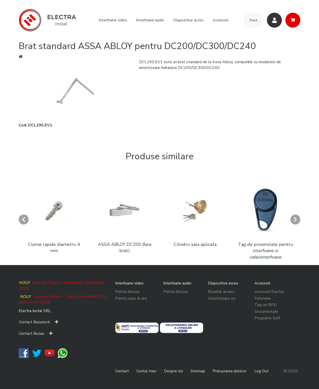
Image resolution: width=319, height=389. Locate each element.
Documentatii (266, 311)
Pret (253, 20)
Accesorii (220, 20)
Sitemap (197, 371)
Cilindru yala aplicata (195, 244)
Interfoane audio (150, 20)
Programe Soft (267, 318)
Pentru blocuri (127, 291)
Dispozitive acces (188, 20)
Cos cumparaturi (292, 20)
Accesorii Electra (269, 291)
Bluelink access (221, 291)
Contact (122, 371)
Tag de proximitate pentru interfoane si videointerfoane (265, 250)
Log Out (261, 371)
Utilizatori (274, 20)
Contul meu (146, 371)
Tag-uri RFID (265, 305)
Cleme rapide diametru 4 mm (54, 247)
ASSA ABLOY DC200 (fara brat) (124, 247)
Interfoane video (113, 20)
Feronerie (262, 298)
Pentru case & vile (131, 298)
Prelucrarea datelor (229, 371)
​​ (24, 353)
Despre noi (173, 371)
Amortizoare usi (222, 298)
